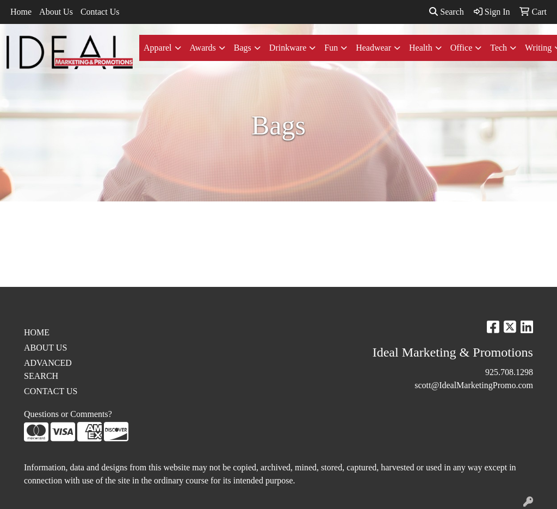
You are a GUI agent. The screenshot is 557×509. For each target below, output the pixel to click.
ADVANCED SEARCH (48, 369)
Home (21, 11)
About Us (56, 11)
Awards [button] (203, 47)
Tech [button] (498, 47)
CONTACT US (50, 391)
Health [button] (420, 47)
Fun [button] (331, 47)
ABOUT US (45, 347)
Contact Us (100, 11)
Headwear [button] (373, 47)
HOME (36, 332)
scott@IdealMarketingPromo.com (473, 385)
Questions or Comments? (68, 414)
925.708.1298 (509, 372)
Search (446, 11)
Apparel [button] (158, 47)
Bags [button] (242, 47)
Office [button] (461, 47)
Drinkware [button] (287, 47)
